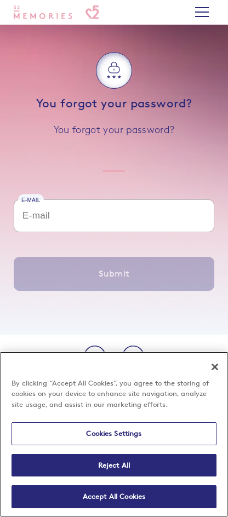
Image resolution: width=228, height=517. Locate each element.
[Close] (215, 367)
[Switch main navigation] (202, 12)
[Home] (56, 12)
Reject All (114, 465)
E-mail (31, 200)
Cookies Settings (113, 433)
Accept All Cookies (114, 496)
